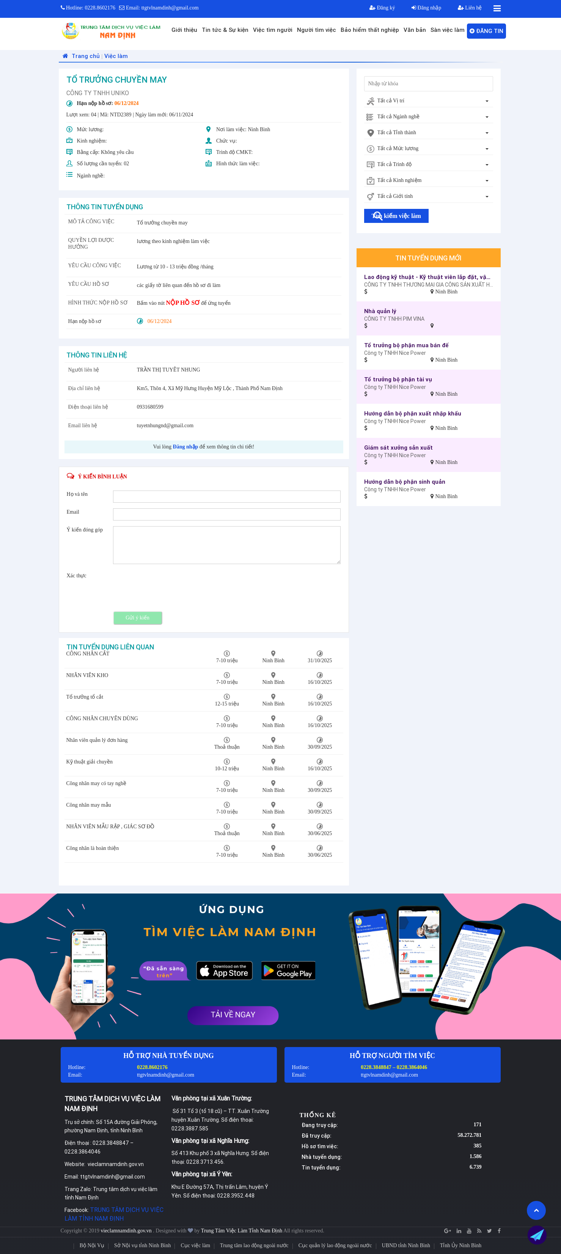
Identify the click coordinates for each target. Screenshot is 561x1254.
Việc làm (116, 56)
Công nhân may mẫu (88, 805)
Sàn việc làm (448, 29)
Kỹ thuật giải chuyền (89, 762)
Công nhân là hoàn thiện (92, 848)
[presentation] (170, 587)
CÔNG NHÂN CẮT (88, 654)
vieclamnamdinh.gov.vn (127, 1231)
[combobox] (428, 101)
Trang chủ (80, 56)
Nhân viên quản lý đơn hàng (97, 740)
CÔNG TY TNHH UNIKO (97, 93)
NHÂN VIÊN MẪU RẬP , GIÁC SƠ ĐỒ (110, 826)
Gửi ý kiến (137, 618)
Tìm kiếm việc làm (396, 216)
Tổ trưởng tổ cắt (85, 697)
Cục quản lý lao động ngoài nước (335, 1245)
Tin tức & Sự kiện (225, 29)
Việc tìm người (272, 29)
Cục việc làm (195, 1245)
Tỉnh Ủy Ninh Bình (460, 1245)
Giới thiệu (184, 29)
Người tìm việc (316, 29)
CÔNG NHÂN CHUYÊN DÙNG (102, 718)
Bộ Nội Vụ (92, 1245)
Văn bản (415, 29)
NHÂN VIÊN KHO (87, 675)
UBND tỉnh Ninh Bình (406, 1245)
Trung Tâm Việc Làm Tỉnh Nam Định (242, 1231)
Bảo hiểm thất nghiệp (370, 29)
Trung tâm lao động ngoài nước (254, 1245)
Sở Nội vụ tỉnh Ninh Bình (142, 1245)
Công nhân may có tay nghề (96, 783)
